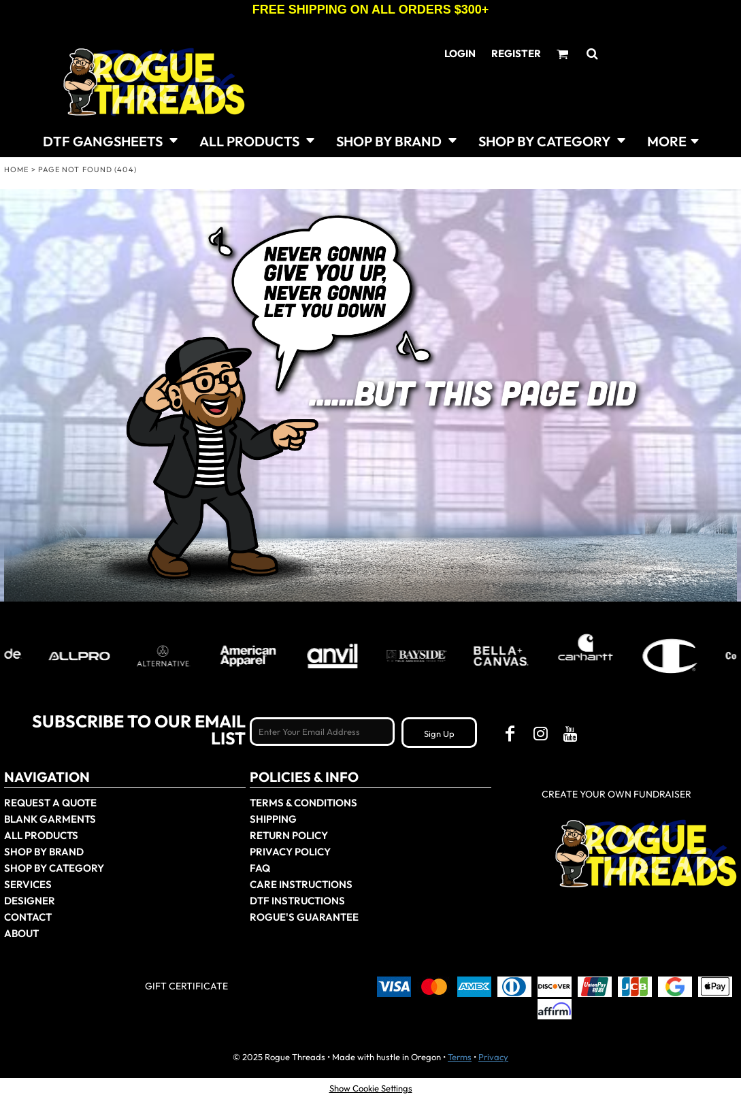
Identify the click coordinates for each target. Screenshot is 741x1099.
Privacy (493, 1056)
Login (460, 53)
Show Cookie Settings (370, 1088)
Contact (28, 917)
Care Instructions (301, 884)
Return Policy (289, 835)
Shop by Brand (44, 851)
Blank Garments (50, 819)
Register (516, 53)
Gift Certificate (186, 986)
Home (16, 169)
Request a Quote (50, 802)
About (21, 933)
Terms (460, 1056)
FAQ (260, 868)
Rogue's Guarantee (304, 917)
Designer (29, 900)
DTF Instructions (297, 900)
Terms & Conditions (303, 802)
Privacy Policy (290, 851)
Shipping (273, 819)
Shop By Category (54, 868)
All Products (41, 835)
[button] (110, 140)
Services (28, 884)
